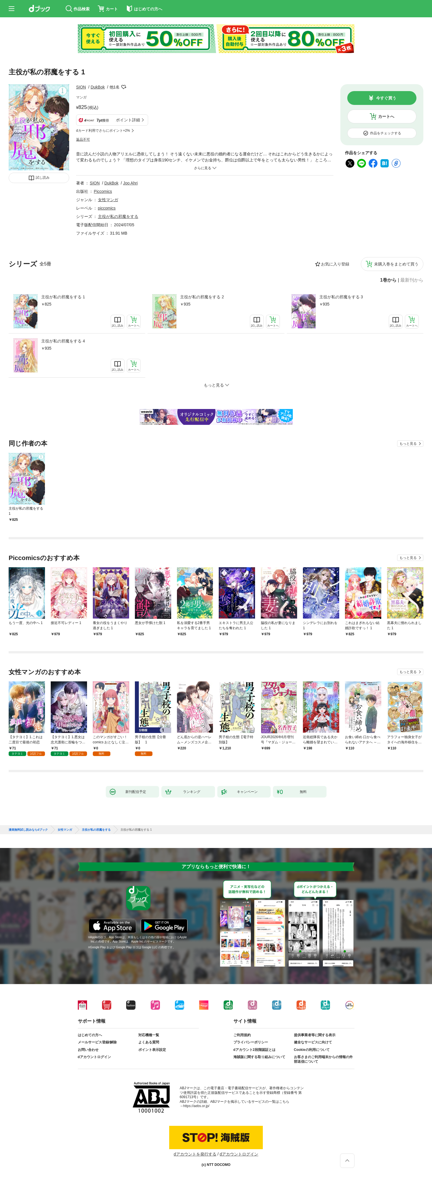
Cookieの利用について (312, 1050)
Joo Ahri (130, 183)
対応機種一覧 (148, 1035)
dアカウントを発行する (195, 1154)
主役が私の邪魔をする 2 (202, 297)
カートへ (386, 116)
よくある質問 (148, 1042)
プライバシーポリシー (250, 1042)
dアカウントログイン (94, 1057)
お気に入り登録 (335, 264)
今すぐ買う (386, 98)
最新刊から (411, 280)
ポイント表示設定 (152, 1050)
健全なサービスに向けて (313, 1042)
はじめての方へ (90, 1035)
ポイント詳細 (128, 120)
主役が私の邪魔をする (118, 216)
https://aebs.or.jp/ (196, 1106)
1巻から (388, 280)
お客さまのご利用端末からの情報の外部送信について (323, 1059)
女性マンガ (108, 199)
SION (81, 87)
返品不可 (83, 139)
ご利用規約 (242, 1035)
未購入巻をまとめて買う (396, 264)
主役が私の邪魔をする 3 (341, 297)
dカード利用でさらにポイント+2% (103, 131)
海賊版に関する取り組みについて (259, 1057)
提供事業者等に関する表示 (314, 1035)
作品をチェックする (385, 133)
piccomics (107, 208)
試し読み (43, 178)
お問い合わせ (88, 1050)
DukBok (97, 87)
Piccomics (103, 191)
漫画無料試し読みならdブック (28, 829)
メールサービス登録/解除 (97, 1042)
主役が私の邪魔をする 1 (63, 297)
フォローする (124, 87)
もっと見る (408, 444)
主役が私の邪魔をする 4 (63, 341)
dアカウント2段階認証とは (254, 1050)
